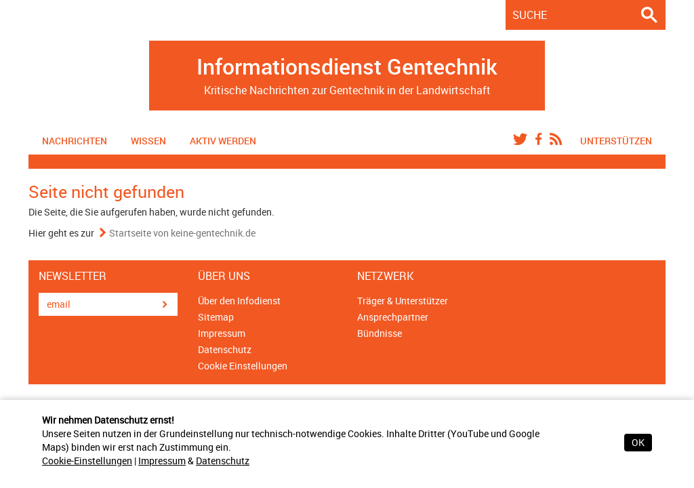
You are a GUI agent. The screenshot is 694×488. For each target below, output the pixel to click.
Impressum (162, 460)
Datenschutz (222, 460)
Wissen (148, 140)
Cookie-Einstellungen (87, 460)
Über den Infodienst (239, 300)
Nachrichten (74, 140)
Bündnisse (379, 333)
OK (638, 442)
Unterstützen (616, 140)
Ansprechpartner (392, 316)
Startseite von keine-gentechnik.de (182, 232)
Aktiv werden (223, 140)
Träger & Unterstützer (402, 300)
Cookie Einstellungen (242, 365)
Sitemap (216, 316)
